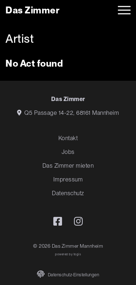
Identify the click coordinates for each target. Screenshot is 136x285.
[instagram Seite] (78, 221)
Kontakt (68, 138)
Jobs (68, 151)
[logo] (32, 10)
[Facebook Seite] (58, 221)
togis (77, 254)
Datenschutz (68, 193)
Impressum (68, 179)
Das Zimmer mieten (68, 165)
